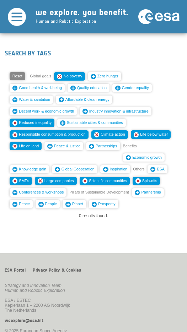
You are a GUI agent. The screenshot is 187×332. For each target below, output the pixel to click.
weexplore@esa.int (24, 320)
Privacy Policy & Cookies (57, 270)
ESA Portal (15, 270)
